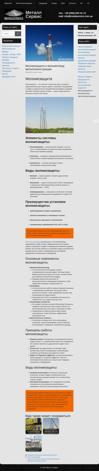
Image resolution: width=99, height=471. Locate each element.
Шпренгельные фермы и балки (36, 461)
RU (81, 3)
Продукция (43, 3)
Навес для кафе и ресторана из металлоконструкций (43, 459)
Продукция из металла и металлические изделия (42, 455)
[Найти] (18, 33)
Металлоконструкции (26, 3)
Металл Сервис (34, 14)
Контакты (72, 3)
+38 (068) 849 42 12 (75, 13)
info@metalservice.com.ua (78, 16)
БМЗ (63, 3)
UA (88, 3)
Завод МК (8, 3)
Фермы (54, 3)
